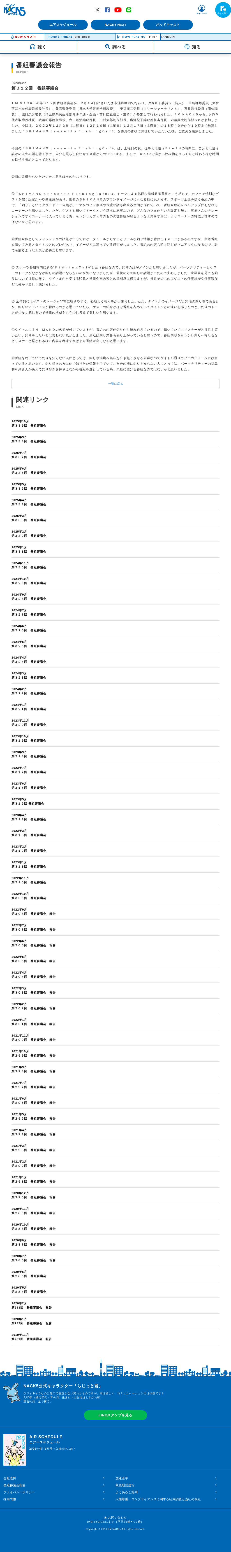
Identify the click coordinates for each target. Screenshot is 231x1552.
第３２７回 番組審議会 (115, 612)
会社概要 (9, 1478)
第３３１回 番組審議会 (115, 549)
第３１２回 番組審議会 (115, 848)
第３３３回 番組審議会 (115, 518)
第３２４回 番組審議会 (115, 659)
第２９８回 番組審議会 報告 (115, 1069)
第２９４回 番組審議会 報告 (115, 1132)
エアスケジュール (62, 25)
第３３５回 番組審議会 (115, 486)
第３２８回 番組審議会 (115, 596)
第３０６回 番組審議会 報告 (115, 943)
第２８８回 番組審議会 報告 (115, 1226)
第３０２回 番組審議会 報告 (115, 1006)
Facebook (107, 9)
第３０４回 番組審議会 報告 (115, 974)
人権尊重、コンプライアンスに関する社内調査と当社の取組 (158, 1499)
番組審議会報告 (14, 1485)
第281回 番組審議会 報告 (115, 1337)
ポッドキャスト (168, 25)
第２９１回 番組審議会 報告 (115, 1179)
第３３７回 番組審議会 (115, 455)
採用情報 (9, 1499)
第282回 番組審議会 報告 (115, 1321)
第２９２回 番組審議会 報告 (115, 1163)
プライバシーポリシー (19, 1492)
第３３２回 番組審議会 (115, 533)
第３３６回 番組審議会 (115, 470)
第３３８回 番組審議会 (115, 439)
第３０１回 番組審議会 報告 (115, 1022)
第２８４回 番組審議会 (115, 1289)
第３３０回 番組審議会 (115, 565)
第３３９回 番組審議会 (115, 423)
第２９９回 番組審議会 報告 (115, 1053)
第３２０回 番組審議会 (115, 722)
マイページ (201, 13)
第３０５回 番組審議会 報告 (115, 959)
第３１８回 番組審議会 (115, 754)
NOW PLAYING (134, 36)
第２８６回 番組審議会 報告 (115, 1258)
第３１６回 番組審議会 (115, 785)
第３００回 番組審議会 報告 (115, 1037)
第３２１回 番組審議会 (115, 707)
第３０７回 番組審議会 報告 (115, 927)
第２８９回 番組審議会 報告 (115, 1211)
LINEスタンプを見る (115, 1415)
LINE (128, 9)
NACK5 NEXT (115, 25)
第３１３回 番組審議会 (115, 833)
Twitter (97, 9)
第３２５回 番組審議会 (115, 644)
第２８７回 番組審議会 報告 (115, 1242)
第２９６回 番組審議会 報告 (115, 1100)
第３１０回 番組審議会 (115, 880)
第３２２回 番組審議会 (115, 691)
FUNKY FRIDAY (61, 36)
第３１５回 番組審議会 (115, 801)
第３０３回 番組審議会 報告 (115, 990)
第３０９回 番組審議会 (115, 896)
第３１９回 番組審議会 (115, 738)
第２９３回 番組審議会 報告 (115, 1148)
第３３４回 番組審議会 (115, 502)
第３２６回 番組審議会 (115, 628)
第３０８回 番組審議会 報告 (115, 911)
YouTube (118, 9)
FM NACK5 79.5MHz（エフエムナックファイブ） (14, 9)
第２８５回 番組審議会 (115, 1274)
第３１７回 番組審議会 (115, 770)
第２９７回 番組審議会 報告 (115, 1085)
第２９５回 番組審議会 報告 (115, 1116)
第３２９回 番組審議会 (115, 581)
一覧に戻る (115, 383)
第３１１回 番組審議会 (115, 864)
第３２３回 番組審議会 (115, 675)
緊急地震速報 (125, 1485)
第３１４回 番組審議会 (115, 817)
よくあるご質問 (127, 1492)
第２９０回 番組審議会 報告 (115, 1195)
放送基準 (122, 1478)
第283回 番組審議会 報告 (115, 1305)
